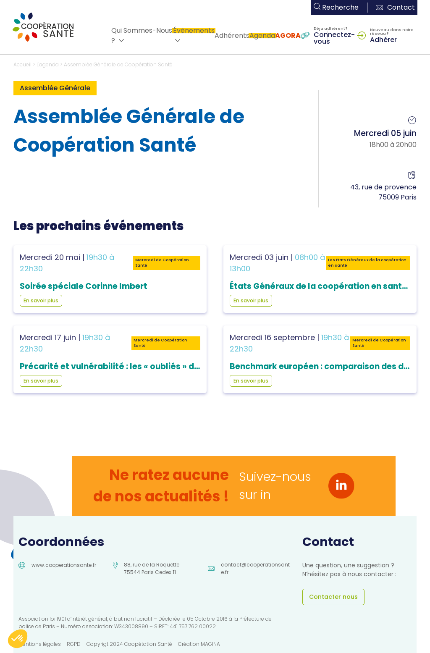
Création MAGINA (199, 644)
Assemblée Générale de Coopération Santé (118, 64)
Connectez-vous (334, 37)
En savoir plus (41, 300)
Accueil (22, 64)
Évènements (194, 30)
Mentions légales (39, 644)
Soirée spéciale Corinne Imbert (83, 286)
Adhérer (383, 39)
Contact (395, 7)
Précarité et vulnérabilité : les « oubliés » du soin (119, 366)
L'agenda (48, 64)
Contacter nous (333, 597)
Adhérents (232, 35)
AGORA (288, 35)
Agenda (262, 35)
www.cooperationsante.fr (63, 565)
